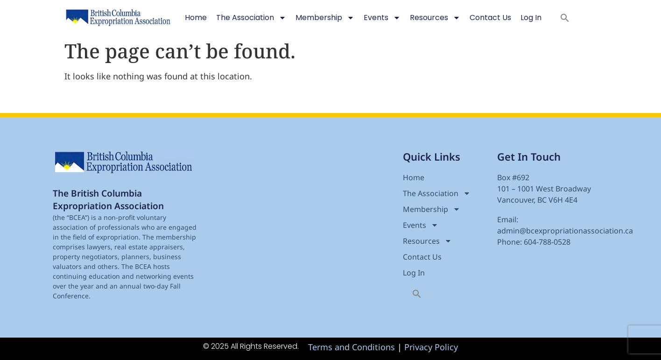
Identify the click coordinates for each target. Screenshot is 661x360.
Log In (530, 17)
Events (382, 17)
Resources (435, 17)
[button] (565, 17)
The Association (251, 17)
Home (196, 17)
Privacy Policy (431, 347)
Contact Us (490, 17)
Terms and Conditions (351, 347)
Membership (324, 17)
